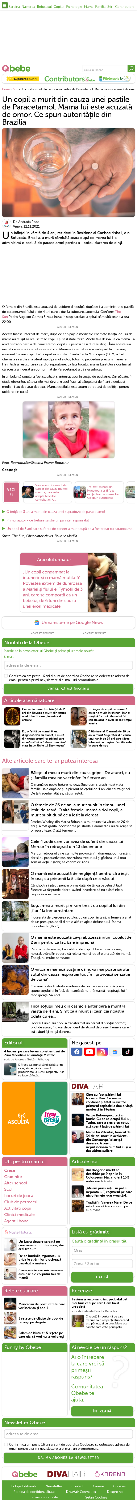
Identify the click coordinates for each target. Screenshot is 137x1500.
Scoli (8, 1189)
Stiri (110, 7)
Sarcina (14, 7)
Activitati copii (17, 1208)
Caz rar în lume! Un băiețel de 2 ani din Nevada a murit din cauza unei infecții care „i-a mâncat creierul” (44, 714)
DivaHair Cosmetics (81, 1491)
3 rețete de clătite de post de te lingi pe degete (40, 1320)
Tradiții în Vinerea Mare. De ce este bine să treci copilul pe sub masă (109, 1206)
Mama (88, 7)
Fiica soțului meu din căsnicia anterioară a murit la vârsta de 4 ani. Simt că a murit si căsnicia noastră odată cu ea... (78, 1011)
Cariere (98, 1486)
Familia (100, 7)
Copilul (59, 7)
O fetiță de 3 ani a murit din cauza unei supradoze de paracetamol (56, 512)
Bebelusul (44, 7)
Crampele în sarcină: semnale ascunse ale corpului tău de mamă (40, 1274)
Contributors (124, 7)
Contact (77, 1486)
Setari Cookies (96, 1497)
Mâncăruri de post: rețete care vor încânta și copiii (41, 1306)
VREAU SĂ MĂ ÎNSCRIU (68, 689)
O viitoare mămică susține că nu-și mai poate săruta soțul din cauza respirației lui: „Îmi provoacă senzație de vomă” (80, 974)
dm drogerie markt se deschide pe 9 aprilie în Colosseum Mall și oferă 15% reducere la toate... (107, 1175)
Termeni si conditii (44, 1497)
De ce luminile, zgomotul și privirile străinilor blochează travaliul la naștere (39, 1259)
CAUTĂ (102, 1277)
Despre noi (115, 1491)
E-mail (8, 657)
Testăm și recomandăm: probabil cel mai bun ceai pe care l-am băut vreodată (99, 1303)
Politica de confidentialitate (34, 1491)
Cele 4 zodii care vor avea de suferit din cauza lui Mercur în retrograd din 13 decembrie (77, 844)
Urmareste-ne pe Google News (68, 622)
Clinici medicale (19, 1214)
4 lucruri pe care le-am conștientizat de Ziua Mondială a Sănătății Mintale (34, 1053)
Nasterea (28, 7)
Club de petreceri (20, 1202)
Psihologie (74, 7)
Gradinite (13, 1176)
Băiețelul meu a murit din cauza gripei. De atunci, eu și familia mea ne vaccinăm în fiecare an (80, 775)
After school (15, 1183)
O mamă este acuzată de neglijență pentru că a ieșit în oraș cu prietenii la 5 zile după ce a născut (80, 876)
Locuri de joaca (18, 1195)
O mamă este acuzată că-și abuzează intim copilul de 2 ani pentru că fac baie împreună (81, 940)
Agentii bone (16, 1221)
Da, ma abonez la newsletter (68, 1458)
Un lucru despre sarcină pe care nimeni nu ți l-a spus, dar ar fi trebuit (41, 1245)
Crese (9, 1170)
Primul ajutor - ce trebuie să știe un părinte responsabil (48, 520)
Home (6, 89)
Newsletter (54, 1486)
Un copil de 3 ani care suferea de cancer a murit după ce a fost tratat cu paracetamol (70, 529)
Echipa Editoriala (23, 1486)
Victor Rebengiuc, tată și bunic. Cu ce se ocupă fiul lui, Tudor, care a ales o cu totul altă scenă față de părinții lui (108, 1121)
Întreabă (102, 1411)
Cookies (119, 1486)
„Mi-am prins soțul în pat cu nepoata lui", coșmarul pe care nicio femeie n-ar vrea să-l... (109, 1192)
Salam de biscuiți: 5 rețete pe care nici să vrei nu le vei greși (41, 1335)
